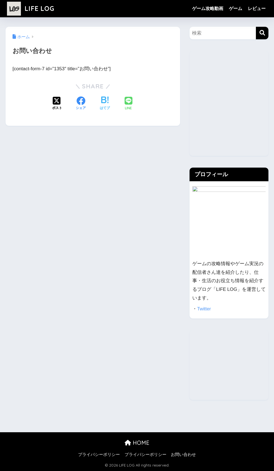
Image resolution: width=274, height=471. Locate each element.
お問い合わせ (183, 454)
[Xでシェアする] (57, 103)
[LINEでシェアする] (128, 104)
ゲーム (235, 8)
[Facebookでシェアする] (81, 103)
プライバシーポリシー (99, 454)
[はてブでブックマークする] (105, 103)
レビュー (257, 8)
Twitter (204, 308)
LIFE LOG (30, 8)
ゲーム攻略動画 (207, 8)
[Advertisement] (229, 107)
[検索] (262, 33)
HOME (137, 442)
